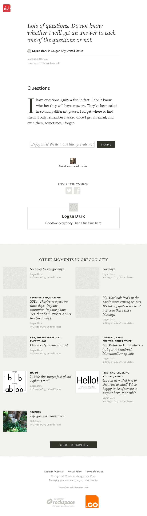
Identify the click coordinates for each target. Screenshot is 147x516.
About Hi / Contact (54, 471)
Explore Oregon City (73, 445)
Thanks (106, 144)
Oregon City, (67, 50)
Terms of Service (94, 471)
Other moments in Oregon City (73, 260)
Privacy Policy (74, 471)
